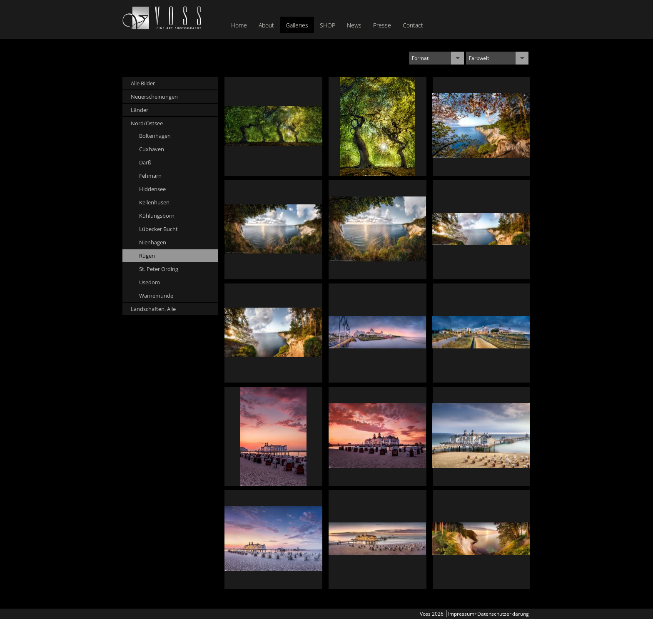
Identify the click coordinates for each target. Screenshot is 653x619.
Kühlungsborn (156, 215)
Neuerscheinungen (154, 96)
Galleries (297, 25)
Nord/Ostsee (147, 123)
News (354, 25)
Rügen (147, 255)
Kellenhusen (154, 202)
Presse (382, 25)
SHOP (327, 25)
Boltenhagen (155, 135)
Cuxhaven (151, 149)
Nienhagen (152, 242)
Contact (413, 25)
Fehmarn (150, 175)
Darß (145, 162)
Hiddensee (152, 189)
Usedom (149, 282)
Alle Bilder (143, 83)
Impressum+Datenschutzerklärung (488, 613)
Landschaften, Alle (153, 309)
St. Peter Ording (158, 269)
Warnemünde (156, 295)
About (266, 25)
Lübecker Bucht (158, 229)
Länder (139, 110)
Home (239, 25)
